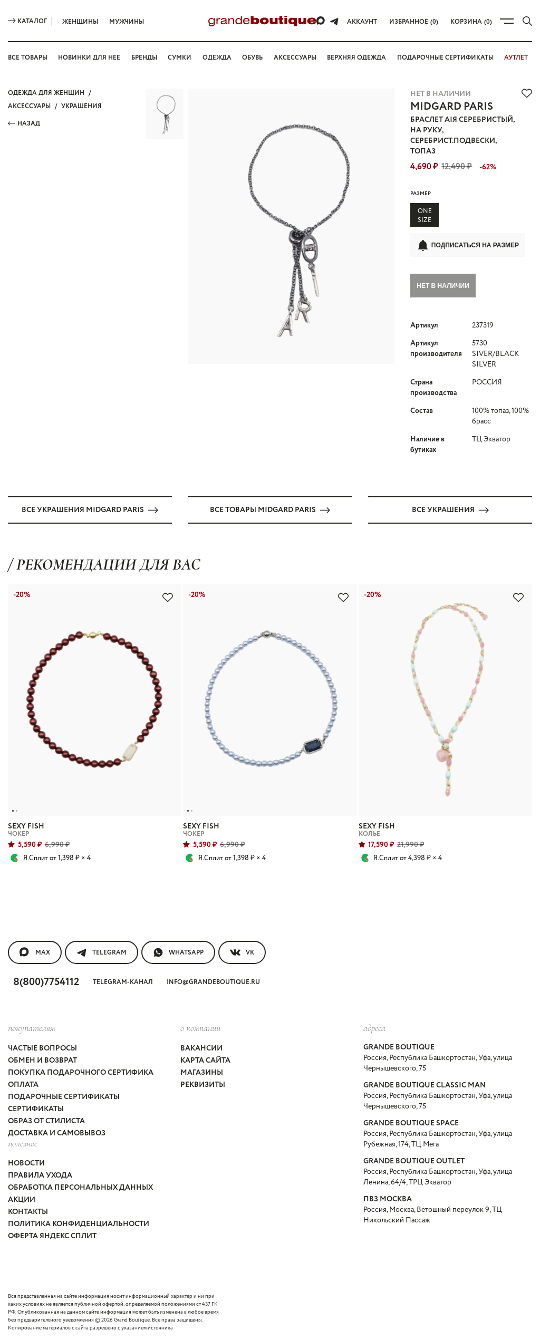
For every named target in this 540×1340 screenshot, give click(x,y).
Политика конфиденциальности (78, 1223)
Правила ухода (40, 1175)
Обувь (252, 57)
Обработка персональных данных (80, 1187)
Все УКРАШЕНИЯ (450, 509)
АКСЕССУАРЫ (29, 106)
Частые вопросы (42, 1048)
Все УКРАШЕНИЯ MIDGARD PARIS (90, 509)
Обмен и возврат (42, 1060)
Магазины (201, 1072)
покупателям (31, 1028)
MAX (35, 952)
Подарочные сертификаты (445, 57)
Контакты (28, 1211)
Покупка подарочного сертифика (80, 1072)
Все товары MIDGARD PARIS (270, 509)
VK (242, 952)
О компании (200, 1028)
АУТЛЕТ (516, 57)
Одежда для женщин (46, 93)
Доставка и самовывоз (56, 1132)
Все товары (27, 57)
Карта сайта (205, 1060)
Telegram (101, 952)
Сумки (179, 57)
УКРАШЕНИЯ (81, 106)
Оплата (23, 1084)
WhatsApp (178, 952)
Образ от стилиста (46, 1120)
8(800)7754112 (46, 982)
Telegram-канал (123, 982)
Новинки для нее (89, 57)
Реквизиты (202, 1084)
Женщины (80, 21)
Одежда (217, 57)
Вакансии (201, 1048)
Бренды (144, 57)
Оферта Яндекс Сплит (52, 1235)
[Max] (321, 21)
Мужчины (126, 21)
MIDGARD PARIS (451, 106)
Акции (21, 1199)
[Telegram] (334, 21)
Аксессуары (295, 57)
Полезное (22, 1143)
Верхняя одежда (356, 57)
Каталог (27, 21)
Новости (26, 1163)
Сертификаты (36, 1108)
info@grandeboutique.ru (213, 982)
